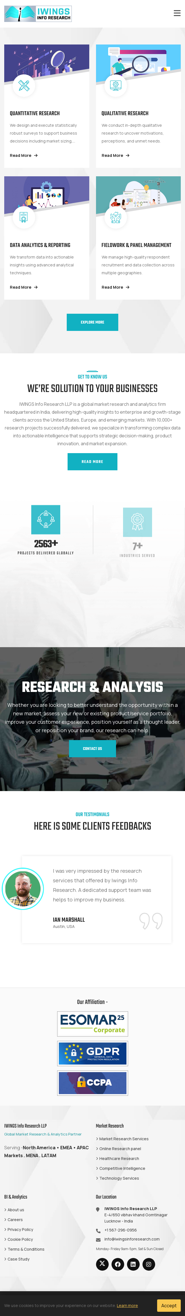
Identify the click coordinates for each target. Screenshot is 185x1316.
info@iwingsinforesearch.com (132, 1239)
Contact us (92, 749)
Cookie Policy (20, 1239)
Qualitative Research (125, 113)
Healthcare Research (119, 1158)
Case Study (19, 1259)
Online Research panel (120, 1148)
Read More (23, 155)
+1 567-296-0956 (120, 1230)
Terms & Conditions (26, 1249)
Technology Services (119, 1178)
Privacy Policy (20, 1229)
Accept (169, 1305)
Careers (15, 1219)
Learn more (127, 1305)
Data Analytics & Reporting (40, 245)
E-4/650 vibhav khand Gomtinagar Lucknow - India (136, 1215)
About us (16, 1209)
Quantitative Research (35, 113)
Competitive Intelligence (122, 1168)
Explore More (92, 322)
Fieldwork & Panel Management (136, 245)
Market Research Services (124, 1138)
